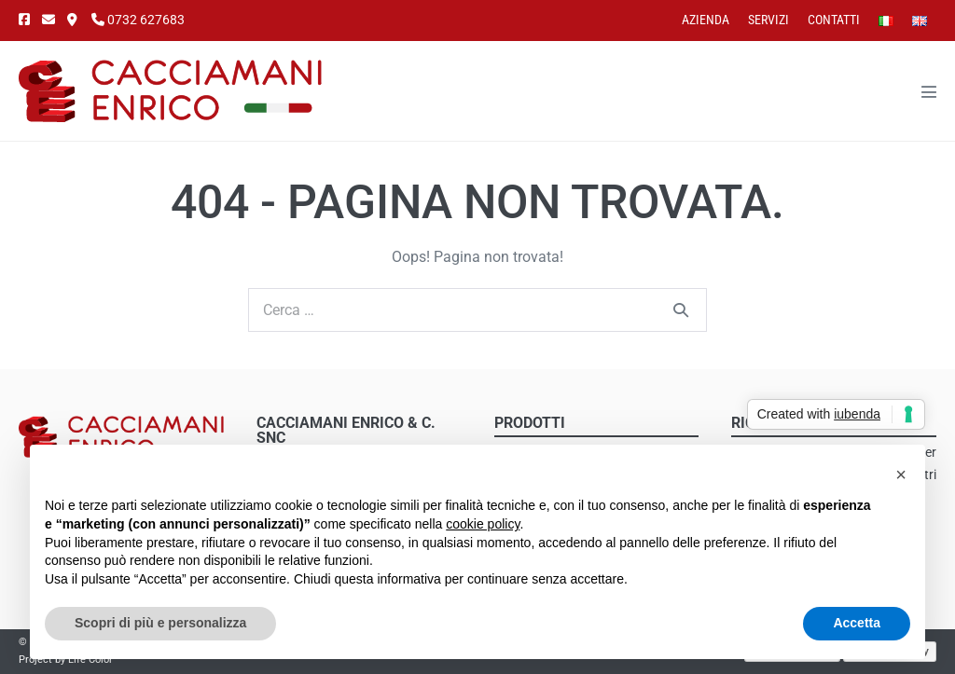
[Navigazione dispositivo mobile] (928, 91)
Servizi (768, 19)
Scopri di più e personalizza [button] (160, 622)
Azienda (705, 19)
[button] (901, 474)
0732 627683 (138, 19)
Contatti (834, 19)
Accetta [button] (856, 622)
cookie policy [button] (482, 523)
